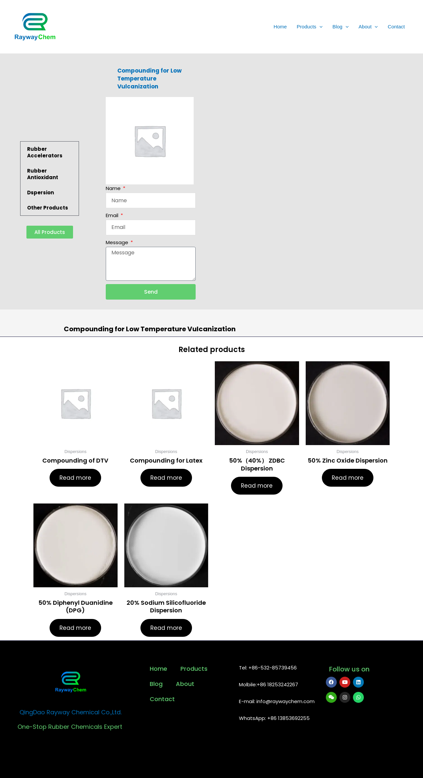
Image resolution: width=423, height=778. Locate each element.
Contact (396, 26)
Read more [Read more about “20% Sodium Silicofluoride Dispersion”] (166, 628)
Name (114, 188)
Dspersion (40, 192)
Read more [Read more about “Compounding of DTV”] (75, 478)
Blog (340, 26)
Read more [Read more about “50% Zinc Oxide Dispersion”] (348, 478)
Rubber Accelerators (44, 152)
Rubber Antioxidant (42, 174)
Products (310, 26)
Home (280, 26)
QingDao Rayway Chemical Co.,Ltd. (70, 712)
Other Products (47, 207)
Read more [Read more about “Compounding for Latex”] (166, 478)
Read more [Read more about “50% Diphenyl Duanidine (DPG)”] (75, 628)
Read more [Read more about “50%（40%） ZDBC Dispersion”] (257, 486)
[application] (319, 26)
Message (118, 242)
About (368, 26)
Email (113, 215)
